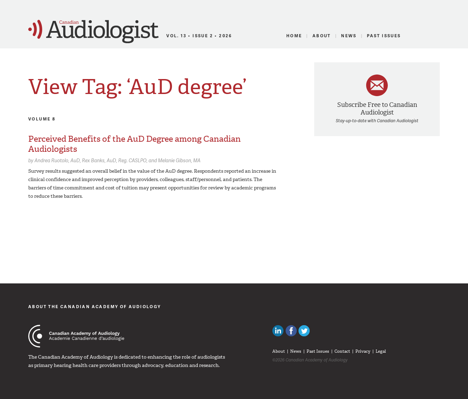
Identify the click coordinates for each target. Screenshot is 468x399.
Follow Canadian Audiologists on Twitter (304, 330)
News (349, 36)
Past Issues (384, 36)
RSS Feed (435, 36)
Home (294, 36)
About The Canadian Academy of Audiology (94, 307)
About (321, 36)
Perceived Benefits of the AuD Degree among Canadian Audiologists (134, 144)
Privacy (362, 351)
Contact (342, 351)
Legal (381, 351)
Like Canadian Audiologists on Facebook (291, 330)
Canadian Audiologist (93, 32)
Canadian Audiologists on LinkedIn (278, 330)
